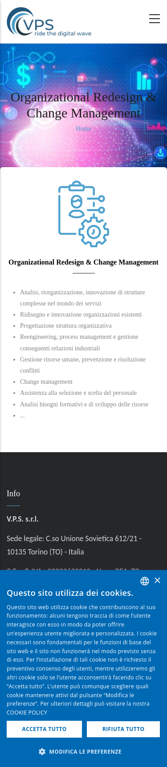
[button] (83, 752)
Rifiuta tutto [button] (123, 729)
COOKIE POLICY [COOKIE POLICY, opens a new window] (27, 712)
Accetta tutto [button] (44, 729)
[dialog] (83, 668)
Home (83, 128)
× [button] (157, 581)
